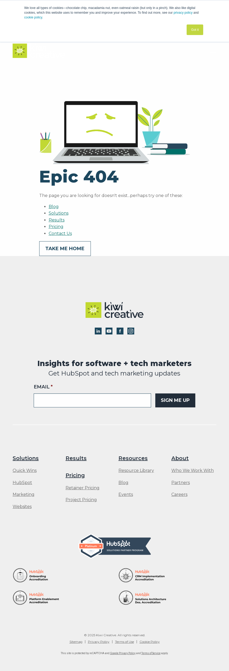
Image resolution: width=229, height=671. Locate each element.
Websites (22, 507)
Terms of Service (151, 653)
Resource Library (136, 470)
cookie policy (33, 17)
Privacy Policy (98, 641)
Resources (133, 458)
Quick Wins (25, 470)
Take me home (64, 248)
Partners (180, 483)
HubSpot (22, 483)
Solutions (58, 213)
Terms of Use (124, 641)
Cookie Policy (150, 641)
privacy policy (182, 12)
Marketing (23, 494)
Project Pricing (81, 500)
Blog (54, 206)
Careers (179, 494)
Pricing (56, 226)
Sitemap (75, 641)
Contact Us (60, 233)
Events (125, 494)
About (180, 458)
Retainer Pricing (82, 488)
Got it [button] (195, 30)
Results (56, 220)
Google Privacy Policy (123, 653)
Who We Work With (192, 470)
